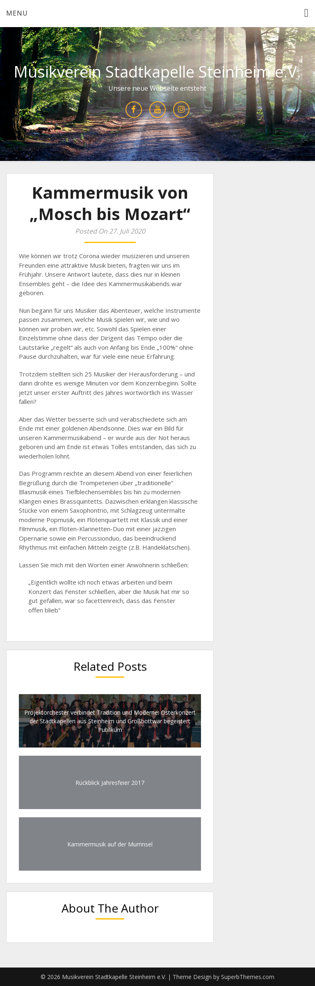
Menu (17, 13)
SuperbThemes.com (247, 977)
